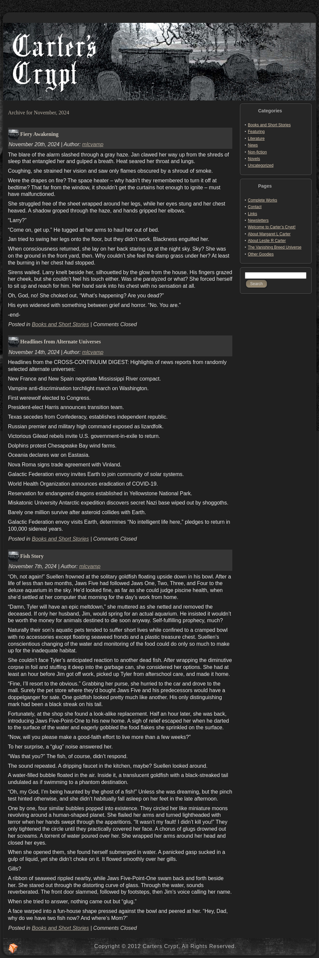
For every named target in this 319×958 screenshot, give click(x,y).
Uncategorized (260, 165)
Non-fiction (257, 152)
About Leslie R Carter (267, 240)
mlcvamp (92, 144)
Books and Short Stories (60, 324)
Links (252, 213)
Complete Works (262, 200)
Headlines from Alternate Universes (60, 341)
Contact (254, 207)
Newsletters (258, 220)
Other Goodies (261, 254)
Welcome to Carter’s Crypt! (272, 227)
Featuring (256, 131)
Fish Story (32, 556)
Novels (254, 158)
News (253, 145)
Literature (256, 138)
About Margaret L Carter (269, 234)
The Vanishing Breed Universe (274, 247)
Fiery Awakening (39, 134)
